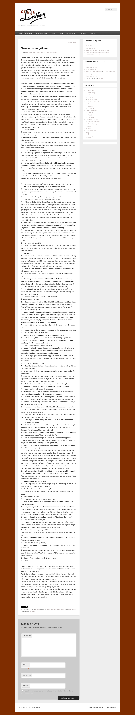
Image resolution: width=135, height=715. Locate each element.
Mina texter (29, 33)
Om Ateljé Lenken (42, 33)
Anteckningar (92, 93)
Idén (89, 95)
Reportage (91, 108)
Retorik (90, 115)
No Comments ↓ (52, 52)
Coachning (89, 126)
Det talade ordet (90, 48)
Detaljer (90, 112)
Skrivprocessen (92, 99)
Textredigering (92, 124)
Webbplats (26, 685)
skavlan (63, 609)
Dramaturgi (91, 104)
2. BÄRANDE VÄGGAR (93, 101)
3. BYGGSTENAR (91, 110)
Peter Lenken (41, 52)
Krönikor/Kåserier (91, 130)
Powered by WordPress (96, 707)
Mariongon (89, 67)
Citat (61, 33)
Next (75, 42)
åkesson (49, 609)
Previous (68, 42)
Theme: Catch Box (110, 707)
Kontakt (92, 33)
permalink (32, 611)
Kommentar (27, 635)
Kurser (54, 33)
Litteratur (83, 33)
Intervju (37, 609)
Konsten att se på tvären (93, 55)
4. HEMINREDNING (92, 119)
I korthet (88, 128)
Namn (26, 665)
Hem (20, 33)
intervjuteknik (56, 609)
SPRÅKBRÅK (90, 137)
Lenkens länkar (71, 33)
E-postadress (27, 675)
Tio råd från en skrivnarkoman (95, 46)
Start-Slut (91, 117)
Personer (91, 135)
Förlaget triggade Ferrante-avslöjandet (97, 52)
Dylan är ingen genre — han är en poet (97, 50)
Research (91, 97)
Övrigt (87, 133)
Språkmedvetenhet (94, 121)
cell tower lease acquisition (94, 71)
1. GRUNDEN (90, 90)
